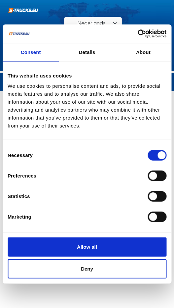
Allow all (87, 247)
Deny (87, 268)
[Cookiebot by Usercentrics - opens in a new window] (137, 33)
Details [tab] (87, 52)
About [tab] (143, 52)
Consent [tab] (31, 52)
